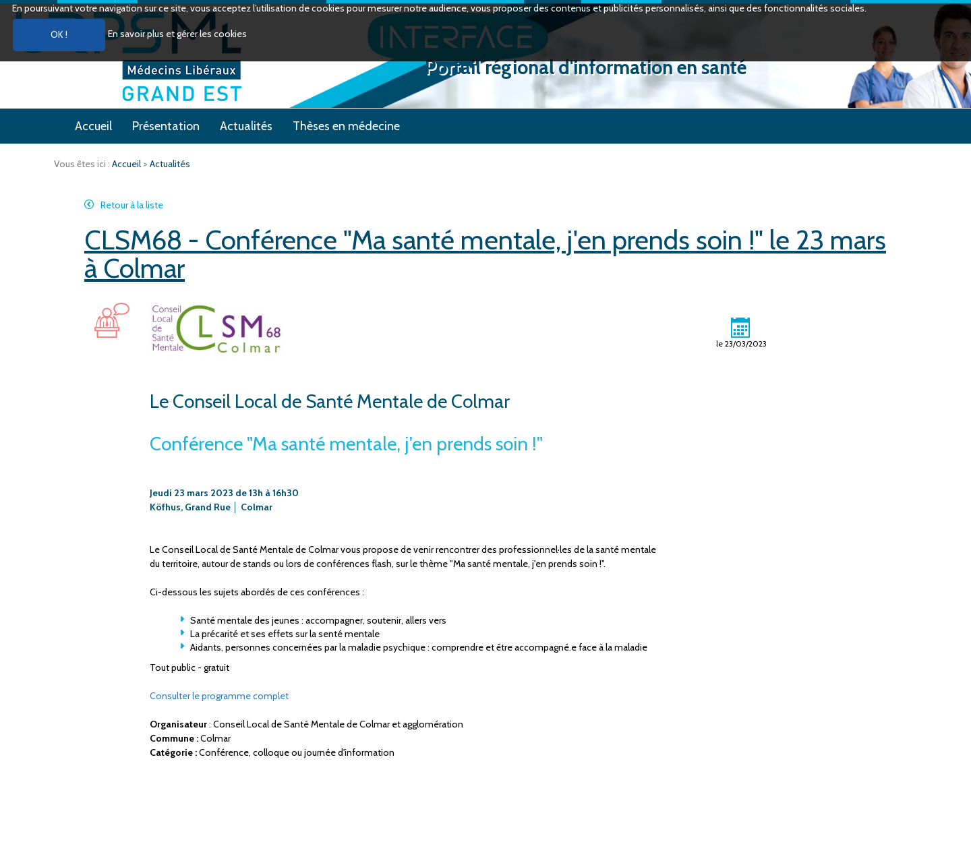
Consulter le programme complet (219, 696)
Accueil (93, 126)
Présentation (166, 126)
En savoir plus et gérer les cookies (177, 34)
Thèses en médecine (346, 126)
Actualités (246, 126)
